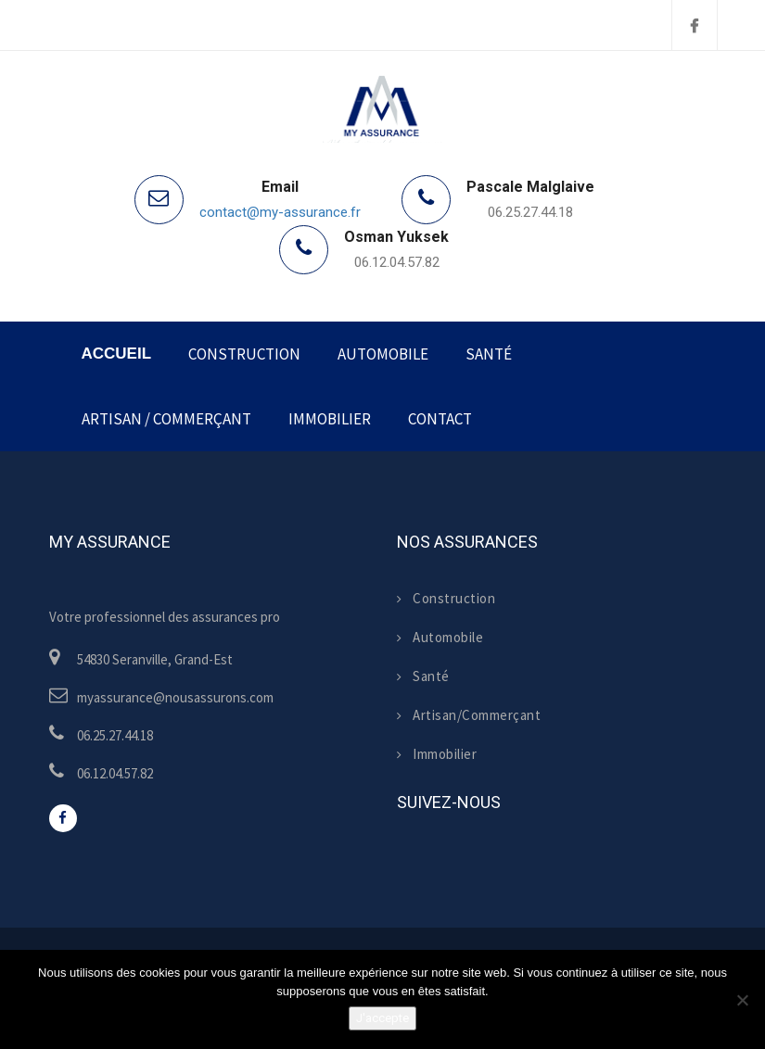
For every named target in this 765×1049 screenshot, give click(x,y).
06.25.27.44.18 (530, 212)
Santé (488, 354)
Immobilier (329, 419)
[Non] (742, 1000)
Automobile (383, 354)
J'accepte (382, 1018)
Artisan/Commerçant (469, 715)
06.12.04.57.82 (397, 262)
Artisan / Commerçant (166, 419)
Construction (244, 354)
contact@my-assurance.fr (280, 212)
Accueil (117, 353)
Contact (440, 419)
